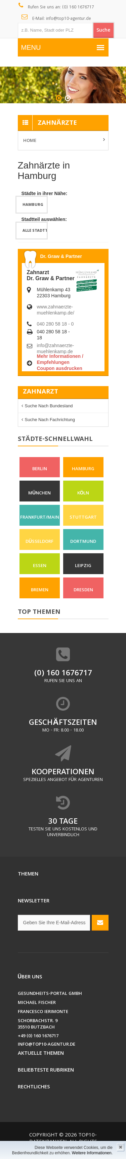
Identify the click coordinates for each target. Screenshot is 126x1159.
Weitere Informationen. (92, 1153)
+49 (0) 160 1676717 (38, 1036)
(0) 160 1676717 (63, 673)
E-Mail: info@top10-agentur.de (56, 18)
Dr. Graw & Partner (61, 256)
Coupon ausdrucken (59, 368)
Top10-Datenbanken (63, 1139)
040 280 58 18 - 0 (55, 324)
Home (29, 141)
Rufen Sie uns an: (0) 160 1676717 (56, 6)
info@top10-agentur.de (46, 1045)
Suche (103, 31)
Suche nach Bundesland (49, 405)
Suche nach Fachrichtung (50, 419)
